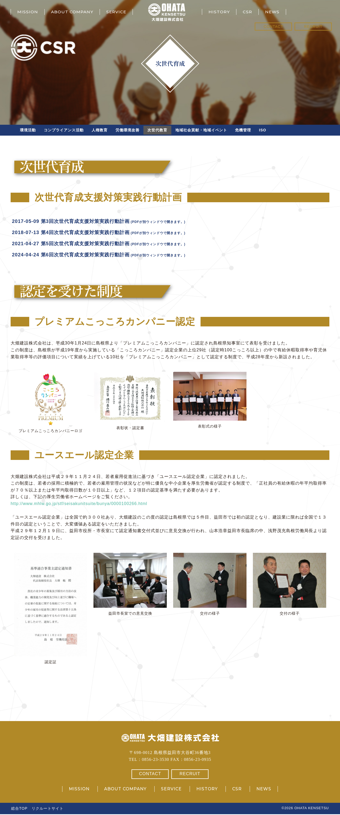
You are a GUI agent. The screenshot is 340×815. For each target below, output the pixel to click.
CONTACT (273, 26)
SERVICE (119, 11)
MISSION (28, 11)
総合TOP (19, 809)
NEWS (273, 11)
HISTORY (219, 11)
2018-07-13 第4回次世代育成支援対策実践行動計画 (77, 233)
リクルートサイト (47, 809)
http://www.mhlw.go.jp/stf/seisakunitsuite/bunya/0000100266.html (80, 504)
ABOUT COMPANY (74, 11)
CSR (248, 11)
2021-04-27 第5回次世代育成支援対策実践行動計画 (77, 244)
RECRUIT (313, 26)
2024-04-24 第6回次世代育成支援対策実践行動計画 (77, 255)
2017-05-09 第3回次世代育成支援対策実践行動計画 (77, 222)
